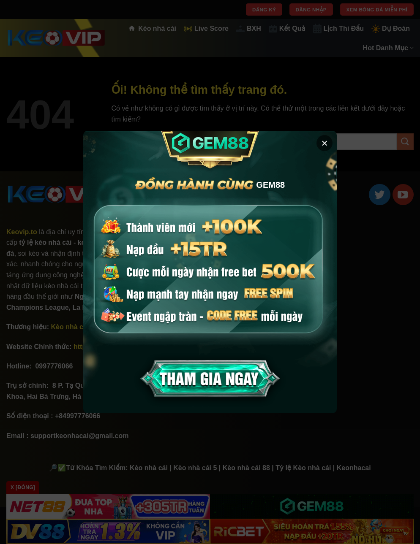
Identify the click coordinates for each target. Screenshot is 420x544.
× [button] (324, 143)
